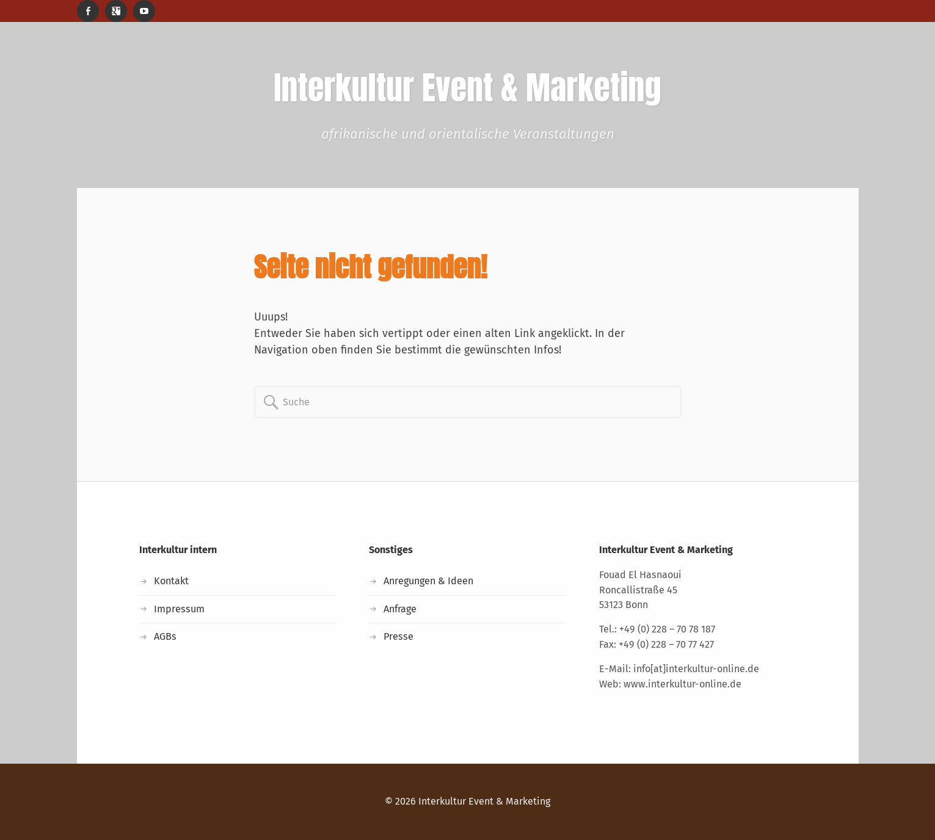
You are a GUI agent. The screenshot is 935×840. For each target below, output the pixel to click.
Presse (398, 636)
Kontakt (171, 581)
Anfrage (400, 609)
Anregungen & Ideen (428, 581)
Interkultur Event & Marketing (484, 801)
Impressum (179, 609)
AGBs (165, 636)
